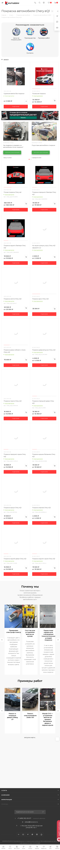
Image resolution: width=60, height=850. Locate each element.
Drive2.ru (23, 834)
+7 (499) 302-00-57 (24, 818)
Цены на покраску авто (16, 34)
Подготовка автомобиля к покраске (43, 145)
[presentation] (2, 640)
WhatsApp (32, 834)
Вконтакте (19, 834)
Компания (5, 795)
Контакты (30, 48)
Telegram (28, 834)
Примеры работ (44, 33)
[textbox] (36, 830)
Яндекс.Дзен (37, 834)
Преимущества (30, 33)
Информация (6, 799)
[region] (37, 830)
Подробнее (15, 106)
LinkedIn (41, 834)
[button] (29, 159)
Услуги (4, 790)
